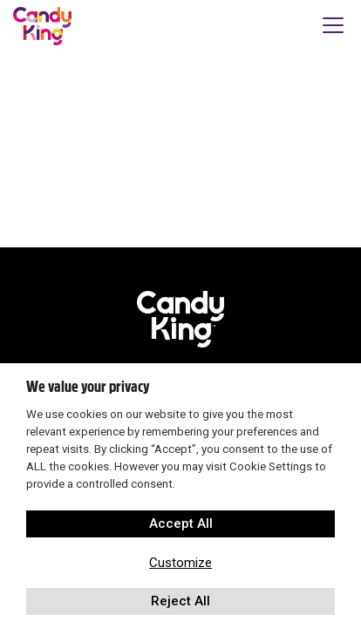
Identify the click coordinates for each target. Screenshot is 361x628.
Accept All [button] (181, 523)
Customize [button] (180, 563)
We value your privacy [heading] (87, 387)
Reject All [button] (180, 601)
